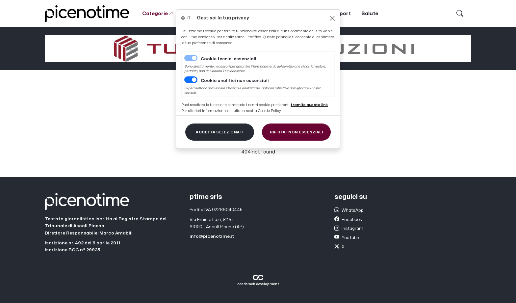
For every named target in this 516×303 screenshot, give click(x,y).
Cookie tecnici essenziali (228, 59)
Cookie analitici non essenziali (235, 81)
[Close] (332, 18)
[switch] (190, 79)
